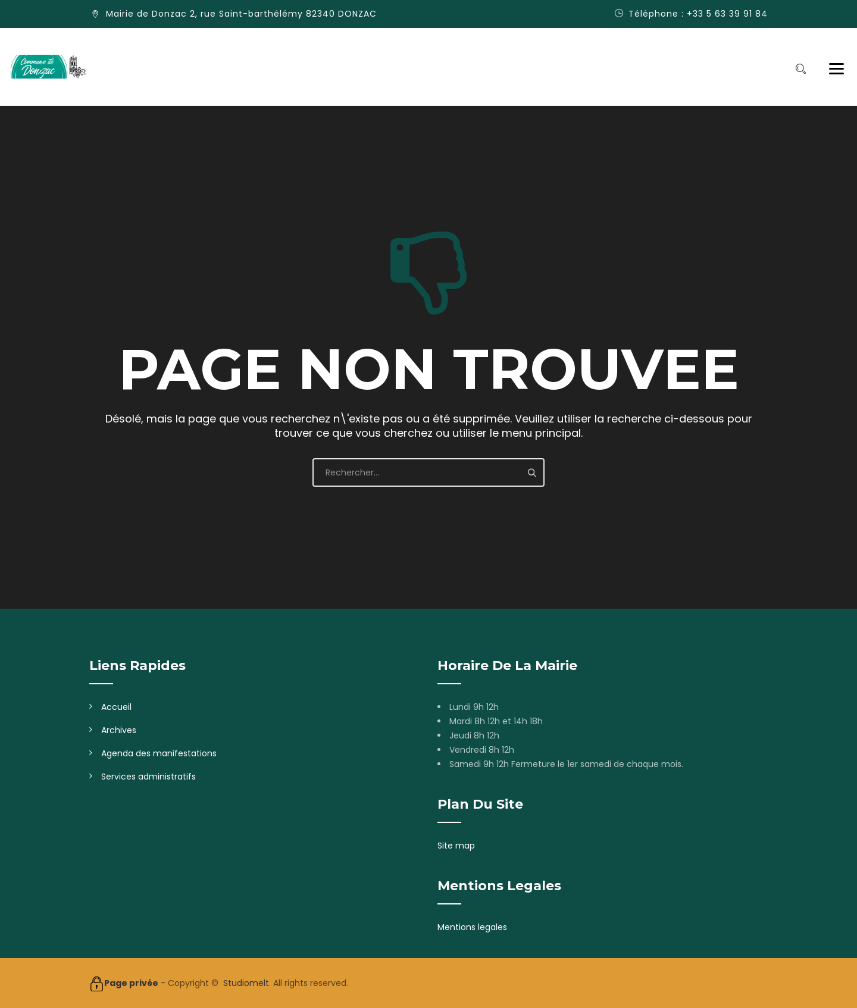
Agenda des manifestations (159, 753)
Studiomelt (246, 983)
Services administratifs (148, 776)
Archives (118, 730)
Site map (456, 846)
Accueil (116, 707)
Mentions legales (472, 927)
